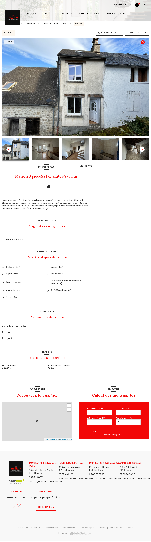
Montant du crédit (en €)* (97, 410)
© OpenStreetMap (66, 441)
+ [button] (69, 407)
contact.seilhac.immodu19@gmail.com (105, 480)
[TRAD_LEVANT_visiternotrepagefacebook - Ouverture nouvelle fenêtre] (13, 507)
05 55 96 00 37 (127, 475)
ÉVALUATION (67, 13)
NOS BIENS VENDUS (116, 13)
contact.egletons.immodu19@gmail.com (45, 483)
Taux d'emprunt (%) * (125, 419)
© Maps (54, 441)
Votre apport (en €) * (96, 419)
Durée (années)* (123, 410)
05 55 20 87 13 (36, 478)
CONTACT (97, 13)
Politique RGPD (116, 529)
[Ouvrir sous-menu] (56, 13)
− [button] (69, 411)
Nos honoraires (52, 529)
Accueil (31, 13)
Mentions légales (87, 529)
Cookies (130, 529)
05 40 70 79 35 (96, 475)
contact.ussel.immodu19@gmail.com (135, 480)
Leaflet (47, 441)
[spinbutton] (128, 424)
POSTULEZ (83, 13)
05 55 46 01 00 (66, 475)
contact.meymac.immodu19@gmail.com (75, 480)
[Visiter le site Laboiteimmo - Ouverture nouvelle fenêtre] (80, 535)
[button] (142, 149)
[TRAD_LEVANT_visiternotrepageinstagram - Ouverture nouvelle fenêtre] (19, 507)
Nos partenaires (69, 529)
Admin (102, 529)
